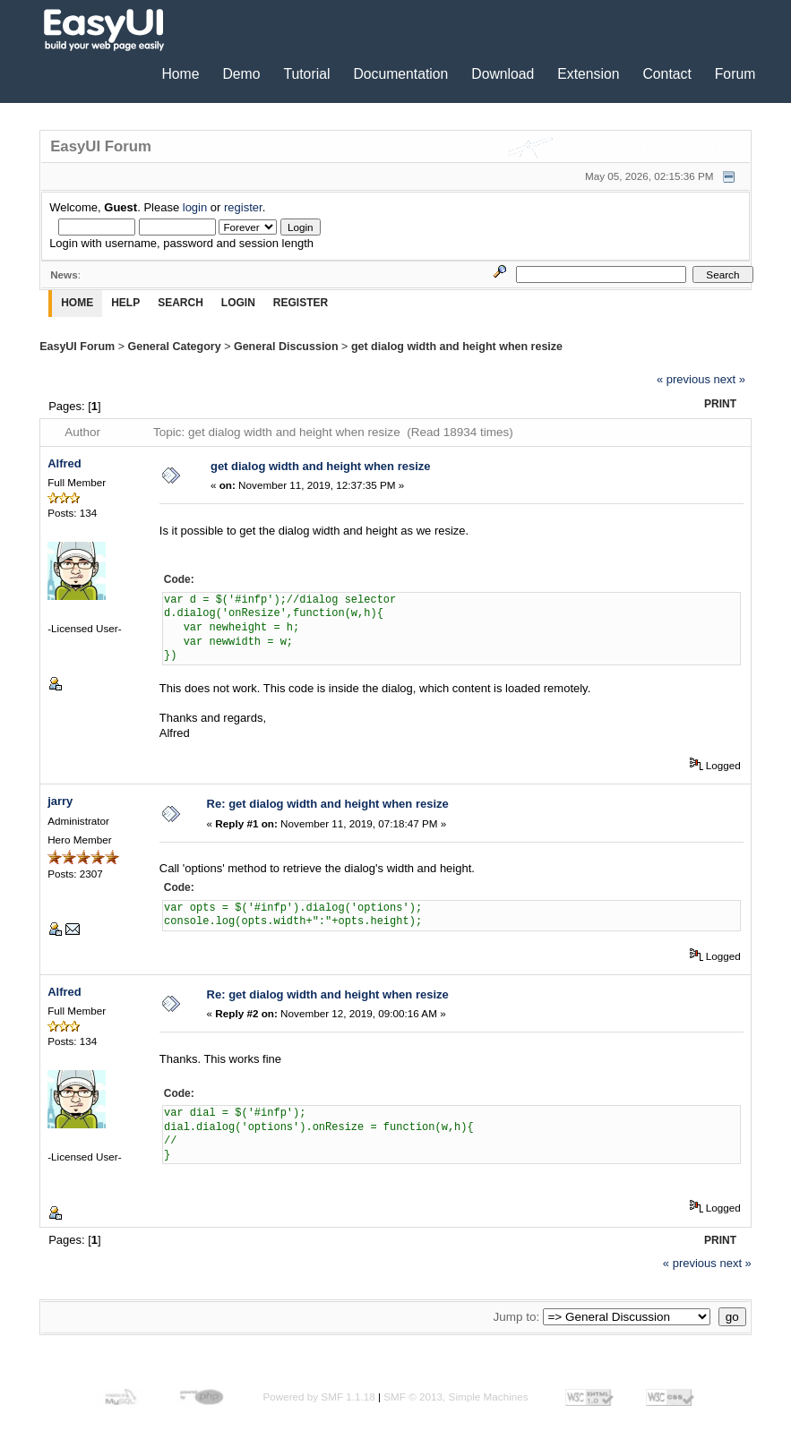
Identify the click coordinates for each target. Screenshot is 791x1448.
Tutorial (306, 73)
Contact (666, 73)
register (243, 207)
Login (238, 302)
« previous (683, 379)
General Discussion (286, 346)
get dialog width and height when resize (457, 346)
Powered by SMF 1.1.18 (318, 1396)
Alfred (64, 463)
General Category (173, 346)
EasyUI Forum (77, 346)
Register (300, 302)
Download (502, 73)
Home (180, 73)
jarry (60, 801)
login (195, 207)
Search (180, 302)
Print (720, 404)
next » (729, 379)
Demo (241, 73)
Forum (735, 73)
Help (125, 302)
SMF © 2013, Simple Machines (455, 1396)
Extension (588, 73)
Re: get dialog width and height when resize (328, 803)
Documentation (400, 73)
